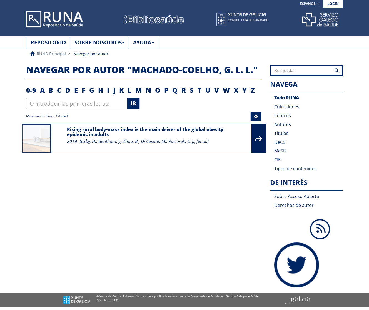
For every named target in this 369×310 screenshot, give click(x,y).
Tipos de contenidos (295, 169)
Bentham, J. (109, 141)
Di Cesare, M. (153, 141)
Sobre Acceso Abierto (296, 196)
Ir (133, 103)
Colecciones (286, 107)
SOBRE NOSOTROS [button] (99, 42)
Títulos (281, 133)
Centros (282, 115)
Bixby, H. (87, 141)
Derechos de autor (294, 205)
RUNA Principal (51, 53)
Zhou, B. (131, 141)
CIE (277, 160)
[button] (309, 4)
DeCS (279, 142)
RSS (116, 300)
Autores (282, 124)
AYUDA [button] (143, 42)
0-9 (31, 90)
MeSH (280, 151)
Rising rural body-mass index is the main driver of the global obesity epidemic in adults (145, 132)
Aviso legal (103, 300)
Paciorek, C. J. (181, 141)
